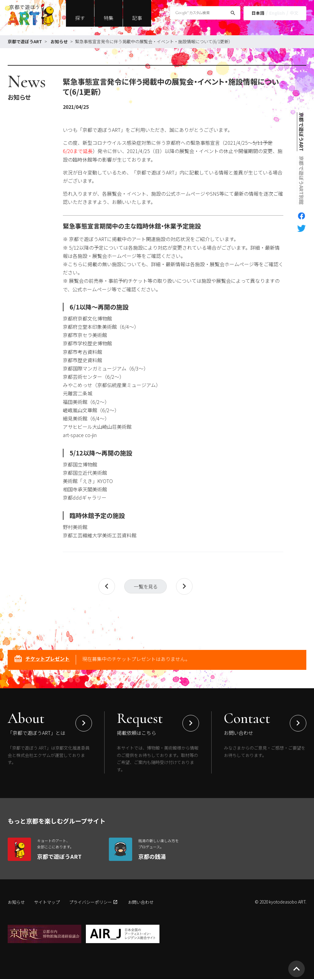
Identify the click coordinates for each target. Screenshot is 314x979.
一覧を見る (145, 586)
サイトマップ (47, 902)
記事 (137, 17)
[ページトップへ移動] (296, 969)
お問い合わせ (141, 902)
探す (80, 17)
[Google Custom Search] (205, 13)
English (277, 13)
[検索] (232, 14)
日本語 (257, 13)
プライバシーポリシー (90, 902)
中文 (294, 13)
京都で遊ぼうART (25, 41)
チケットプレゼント (42, 659)
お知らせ (59, 41)
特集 (108, 17)
